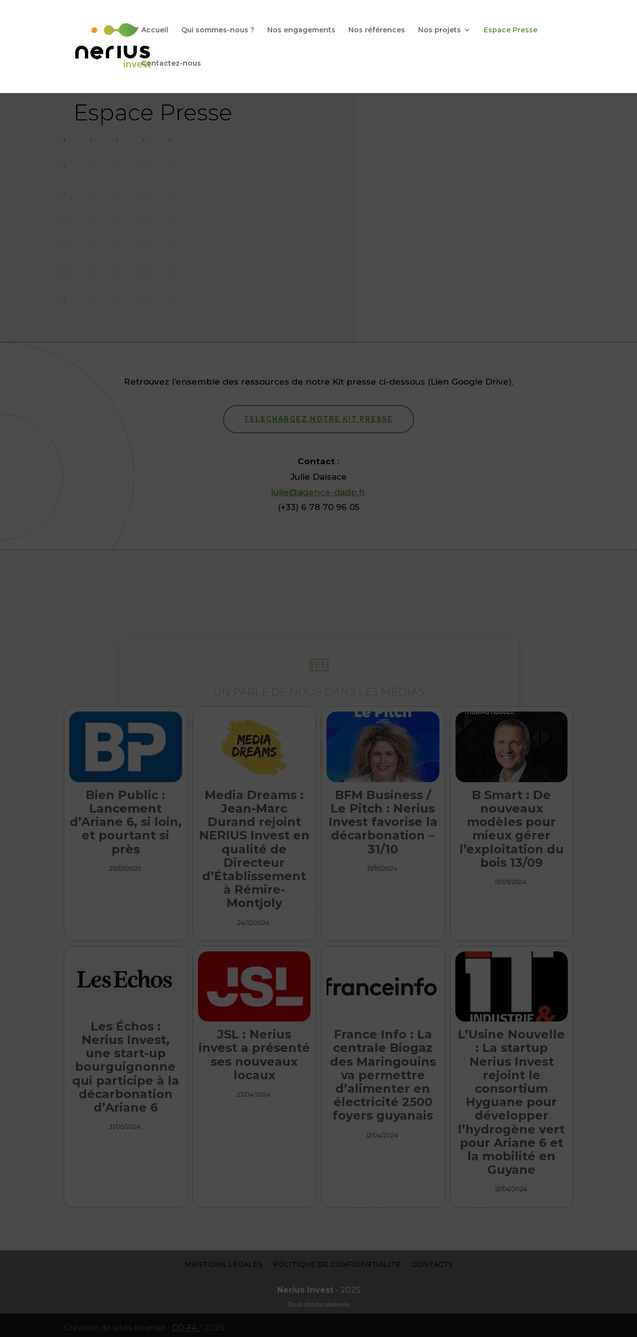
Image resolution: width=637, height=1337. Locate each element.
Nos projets (439, 30)
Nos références (376, 30)
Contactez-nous (171, 64)
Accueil (154, 30)
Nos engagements (301, 30)
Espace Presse (510, 30)
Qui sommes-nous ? (217, 30)
